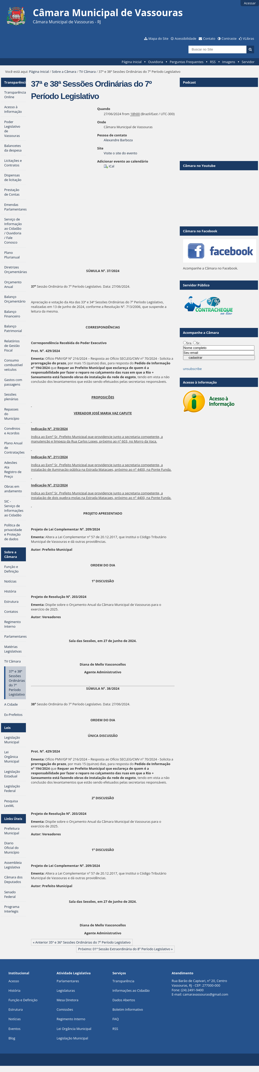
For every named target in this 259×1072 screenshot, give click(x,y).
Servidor (248, 61)
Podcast (189, 82)
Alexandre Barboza (118, 140)
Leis (7, 727)
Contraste (229, 38)
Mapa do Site (158, 38)
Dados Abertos (124, 1000)
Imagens (228, 61)
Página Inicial (132, 61)
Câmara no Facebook (200, 231)
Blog (11, 1038)
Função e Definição (22, 1000)
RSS (213, 61)
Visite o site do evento (120, 153)
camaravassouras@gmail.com (205, 994)
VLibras (248, 38)
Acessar (250, 3)
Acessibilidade (185, 38)
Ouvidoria (155, 61)
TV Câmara (87, 71)
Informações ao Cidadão (131, 990)
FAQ (116, 1019)
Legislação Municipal (72, 1038)
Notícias (14, 1019)
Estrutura (15, 1009)
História (14, 990)
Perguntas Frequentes (186, 61)
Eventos (14, 1028)
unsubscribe (192, 368)
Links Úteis (13, 818)
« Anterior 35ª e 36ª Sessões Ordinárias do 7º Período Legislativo (82, 942)
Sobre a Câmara (64, 71)
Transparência (15, 82)
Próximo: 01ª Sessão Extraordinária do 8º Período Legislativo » (125, 949)
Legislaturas (66, 990)
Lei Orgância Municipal (74, 1028)
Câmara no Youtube (199, 165)
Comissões (65, 1009)
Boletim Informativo (128, 1009)
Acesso (13, 981)
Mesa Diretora (67, 1000)
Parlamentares (68, 981)
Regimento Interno (71, 1019)
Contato (209, 38)
